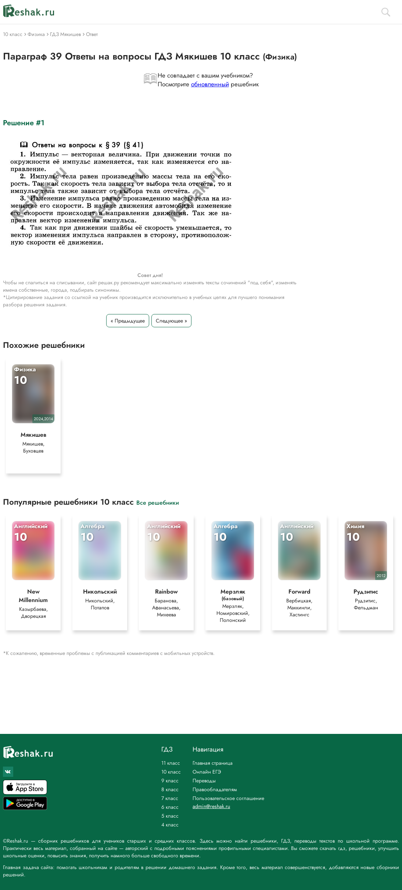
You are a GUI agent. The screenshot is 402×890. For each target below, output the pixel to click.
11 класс (170, 763)
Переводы (204, 780)
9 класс (170, 780)
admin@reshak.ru (211, 806)
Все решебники (157, 502)
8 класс (170, 789)
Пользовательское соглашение (228, 798)
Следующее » (171, 320)
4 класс (170, 824)
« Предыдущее (128, 320)
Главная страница (213, 763)
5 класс (170, 815)
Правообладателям (215, 789)
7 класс (169, 798)
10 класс (171, 771)
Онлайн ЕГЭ (207, 771)
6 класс (170, 807)
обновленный (210, 84)
